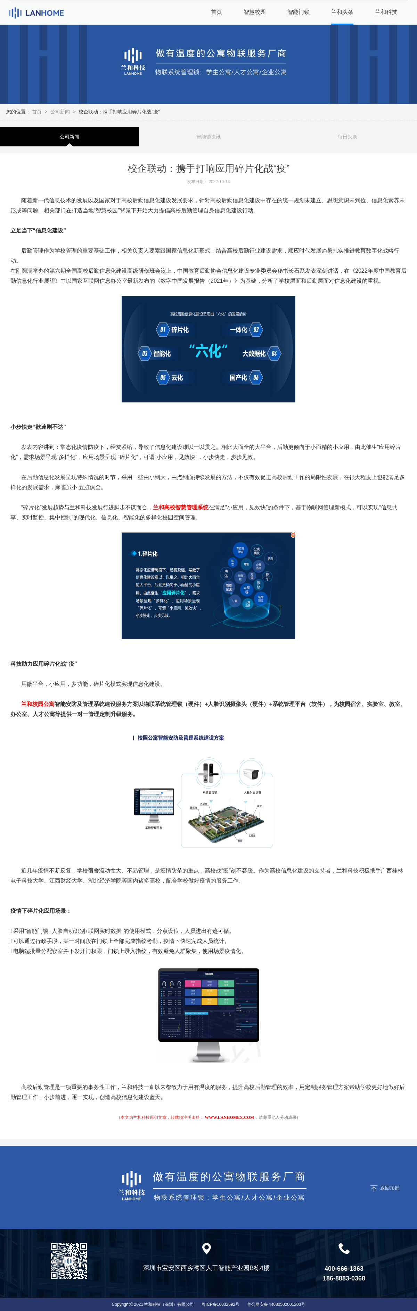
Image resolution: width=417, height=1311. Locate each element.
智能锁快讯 (208, 136)
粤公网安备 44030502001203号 (276, 1304)
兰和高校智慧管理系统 (180, 507)
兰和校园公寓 (38, 704)
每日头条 (347, 136)
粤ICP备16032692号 (220, 1304)
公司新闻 (60, 111)
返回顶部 (390, 1188)
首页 (37, 111)
